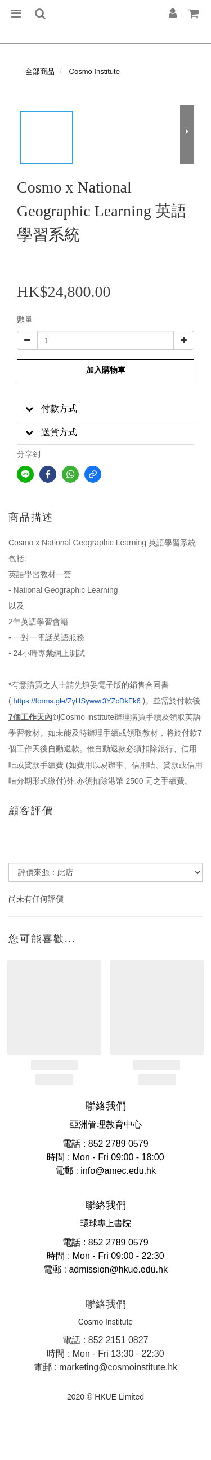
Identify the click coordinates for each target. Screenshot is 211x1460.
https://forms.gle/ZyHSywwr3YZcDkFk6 (77, 701)
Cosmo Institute (94, 71)
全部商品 (40, 71)
